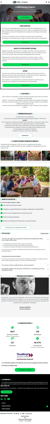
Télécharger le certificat (25, 370)
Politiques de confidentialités (25, 419)
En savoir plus (28, 413)
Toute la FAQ (44, 233)
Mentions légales (25, 416)
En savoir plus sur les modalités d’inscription (16, 227)
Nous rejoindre (25, 17)
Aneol (29, 420)
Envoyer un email (6, 392)
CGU (25, 417)
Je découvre (25, 64)
